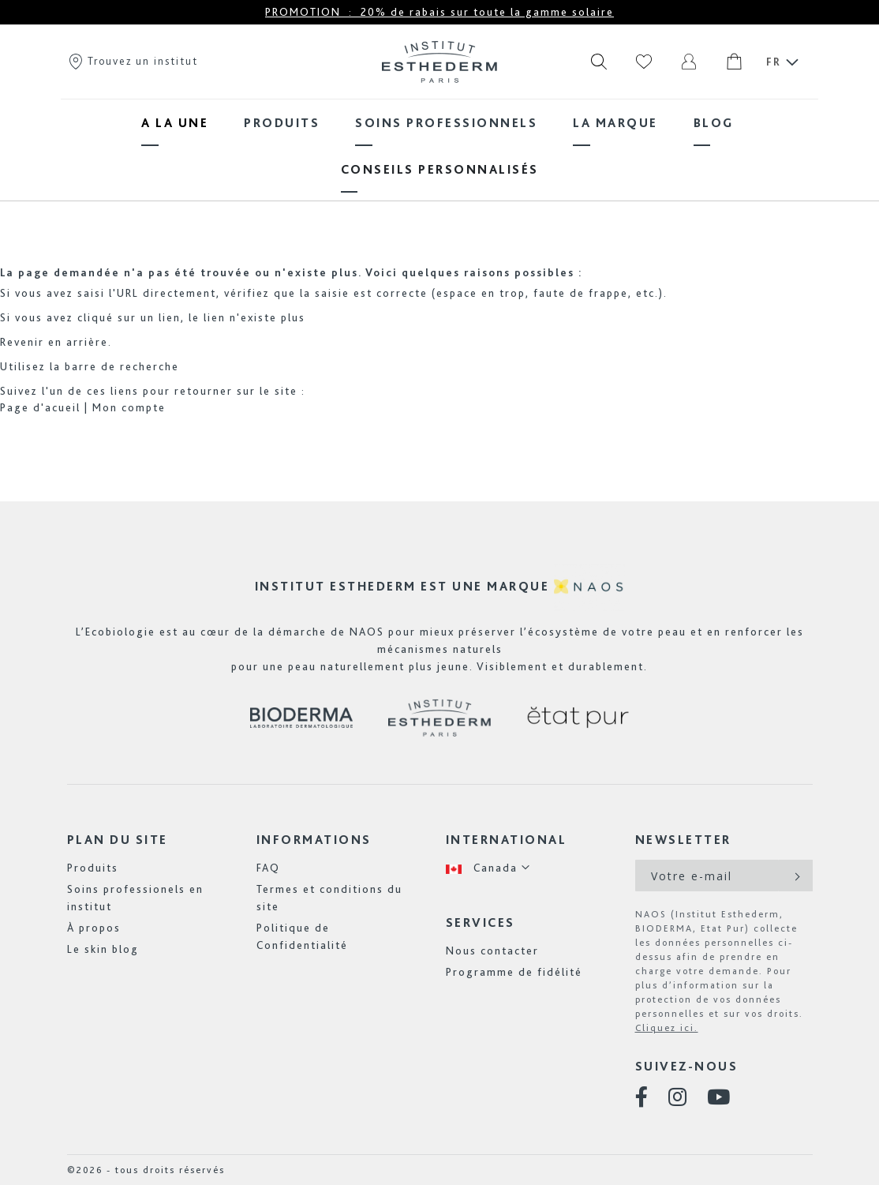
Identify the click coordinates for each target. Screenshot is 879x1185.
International (506, 839)
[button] (488, 868)
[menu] (439, 146)
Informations (314, 839)
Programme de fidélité (514, 972)
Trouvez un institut (132, 60)
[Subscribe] (796, 875)
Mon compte (129, 407)
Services (480, 922)
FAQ (268, 867)
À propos (94, 927)
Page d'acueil (40, 407)
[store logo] (439, 61)
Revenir (22, 342)
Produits (92, 867)
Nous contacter (492, 950)
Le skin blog (103, 949)
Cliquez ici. (666, 1027)
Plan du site (117, 839)
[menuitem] (174, 122)
